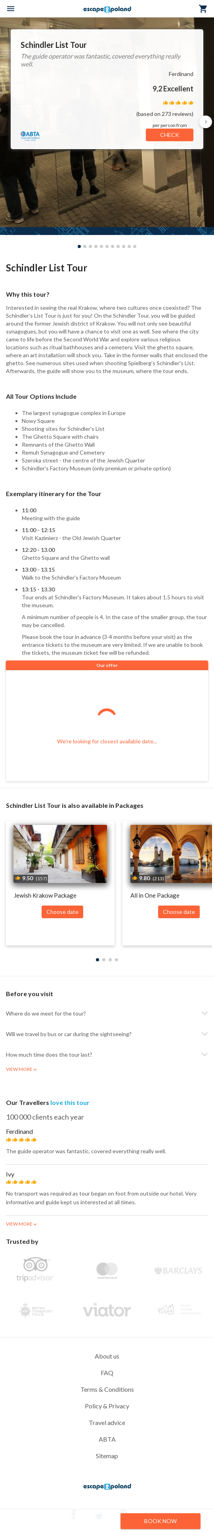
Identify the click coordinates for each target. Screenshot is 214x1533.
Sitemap (107, 1455)
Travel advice (107, 1422)
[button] (205, 122)
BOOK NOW (160, 1521)
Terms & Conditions (107, 1389)
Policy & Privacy (107, 1406)
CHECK (169, 134)
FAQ (107, 1372)
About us (107, 1356)
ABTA (107, 1439)
